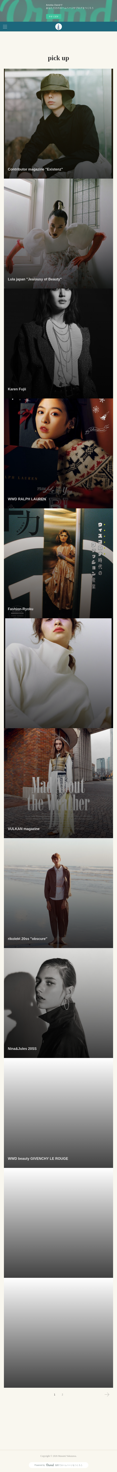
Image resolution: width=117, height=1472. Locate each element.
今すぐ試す (54, 16)
